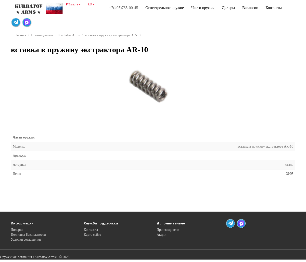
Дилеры (228, 8)
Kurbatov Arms (69, 35)
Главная (20, 35)
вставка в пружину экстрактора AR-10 (112, 35)
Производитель (42, 35)
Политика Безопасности (28, 234)
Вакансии (250, 8)
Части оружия (203, 8)
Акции (161, 234)
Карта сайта (92, 234)
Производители (168, 230)
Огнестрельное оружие (164, 8)
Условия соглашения (26, 239)
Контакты (274, 8)
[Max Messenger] (26, 22)
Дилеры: (17, 230)
